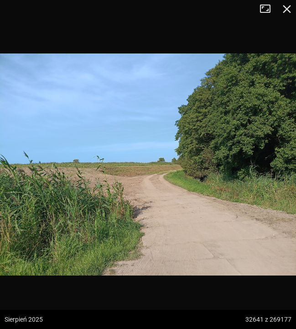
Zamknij (287, 9)
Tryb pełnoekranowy (269, 9)
